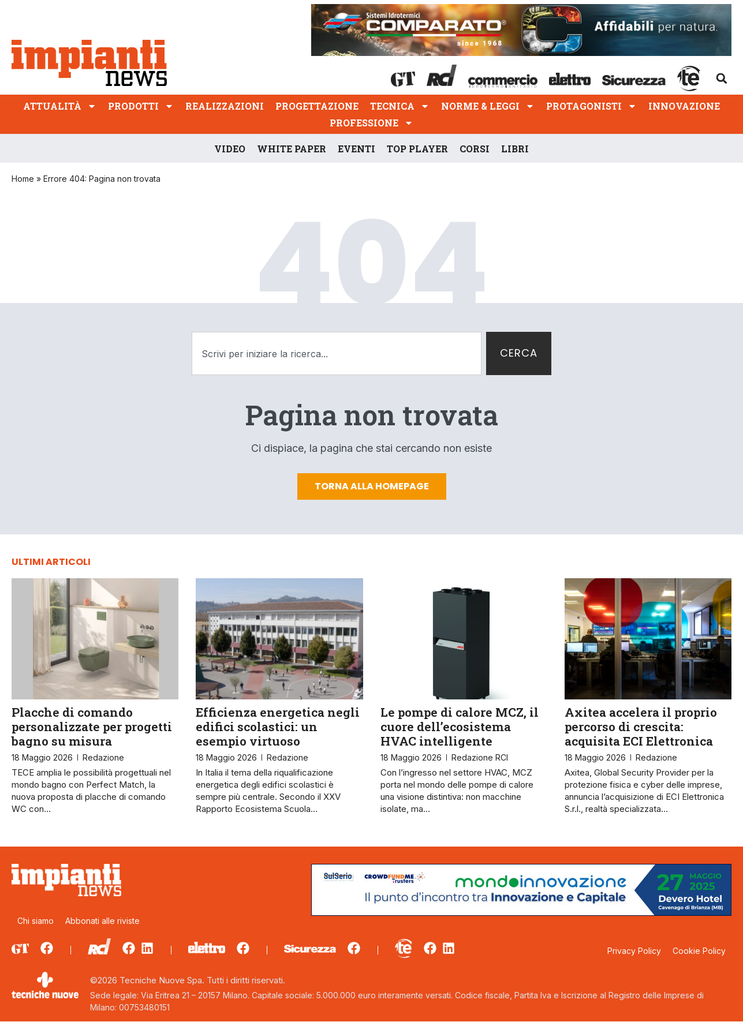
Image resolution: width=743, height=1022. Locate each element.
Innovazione (684, 106)
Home (23, 179)
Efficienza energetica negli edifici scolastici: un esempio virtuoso (278, 726)
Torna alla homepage (372, 486)
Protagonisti (591, 106)
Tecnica (400, 106)
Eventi (356, 149)
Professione (371, 122)
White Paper (291, 149)
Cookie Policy (699, 951)
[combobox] (337, 353)
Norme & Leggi (488, 106)
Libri (515, 149)
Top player (417, 149)
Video (229, 149)
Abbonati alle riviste (102, 921)
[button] (721, 78)
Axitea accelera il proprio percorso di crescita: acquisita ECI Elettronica (641, 726)
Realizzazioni (224, 106)
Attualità (59, 106)
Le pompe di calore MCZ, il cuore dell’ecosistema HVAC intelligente (459, 726)
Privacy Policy (634, 951)
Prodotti (141, 106)
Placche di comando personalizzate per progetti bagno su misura (92, 726)
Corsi (475, 149)
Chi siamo (35, 921)
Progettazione (317, 106)
